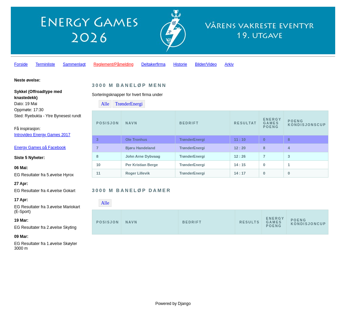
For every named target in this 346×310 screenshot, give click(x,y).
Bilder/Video (206, 64)
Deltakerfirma (153, 64)
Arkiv (229, 64)
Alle (105, 103)
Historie (180, 64)
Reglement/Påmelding (113, 64)
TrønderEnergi (129, 103)
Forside (21, 64)
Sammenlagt (74, 64)
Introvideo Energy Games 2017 (42, 134)
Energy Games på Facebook (40, 147)
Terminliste (45, 64)
